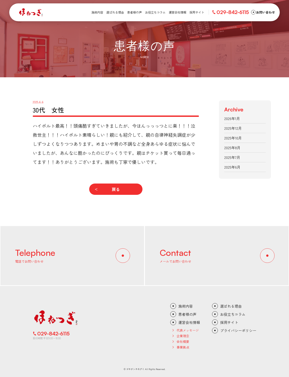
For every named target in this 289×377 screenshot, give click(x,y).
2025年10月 (233, 138)
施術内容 (185, 306)
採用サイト (229, 322)
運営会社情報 (189, 322)
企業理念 (183, 336)
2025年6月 (232, 167)
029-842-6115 (233, 12)
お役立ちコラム (232, 314)
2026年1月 (232, 118)
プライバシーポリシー (238, 330)
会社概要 (183, 341)
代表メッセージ (188, 330)
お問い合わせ (265, 12)
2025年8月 (232, 147)
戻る (116, 189)
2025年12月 (233, 128)
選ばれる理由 (231, 306)
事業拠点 (183, 347)
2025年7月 (232, 157)
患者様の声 (187, 314)
